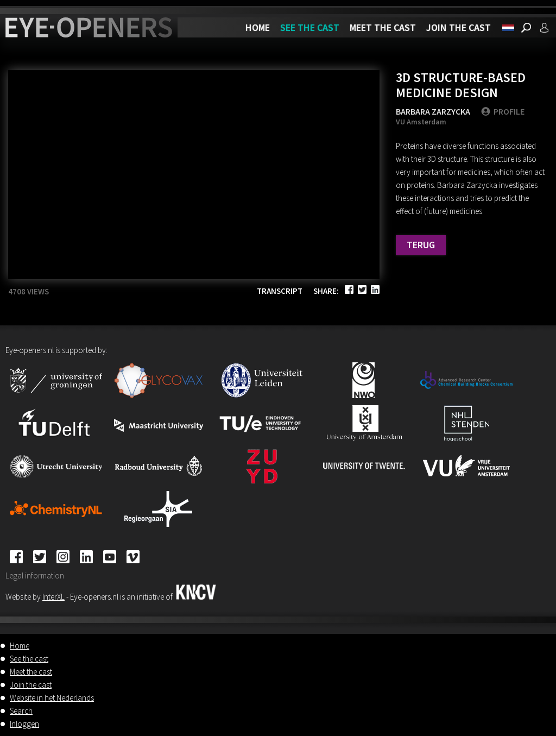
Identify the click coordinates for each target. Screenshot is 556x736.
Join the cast (458, 27)
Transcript (279, 291)
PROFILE (503, 111)
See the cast (309, 27)
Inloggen (24, 724)
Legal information (34, 575)
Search (21, 711)
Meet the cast (383, 27)
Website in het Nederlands (52, 698)
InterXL (53, 597)
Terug (421, 244)
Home (257, 27)
